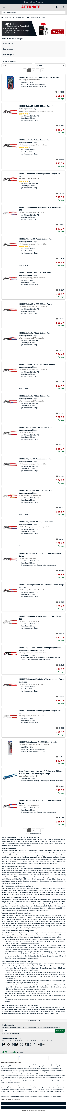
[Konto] (57, 7)
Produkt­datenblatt (24, 265)
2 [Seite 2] (33, 70)
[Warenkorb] (63, 7)
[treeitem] (33, 54)
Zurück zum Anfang (33, 1020)
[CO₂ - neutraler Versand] (13, 1052)
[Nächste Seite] (42, 70)
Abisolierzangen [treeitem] (8, 43)
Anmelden (59, 1031)
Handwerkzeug (18, 17)
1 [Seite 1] (29, 70)
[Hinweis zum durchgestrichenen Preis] (54, 32)
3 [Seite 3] (37, 70)
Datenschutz (15, 1034)
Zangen (27, 17)
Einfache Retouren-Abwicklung (33, 2)
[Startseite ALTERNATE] (30, 6)
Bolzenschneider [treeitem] (8, 49)
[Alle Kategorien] (4, 7)
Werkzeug (8, 17)
